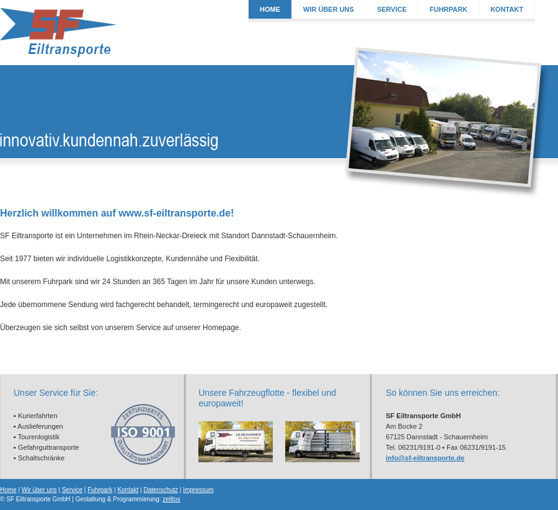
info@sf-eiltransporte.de (425, 458)
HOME (270, 9)
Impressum (198, 489)
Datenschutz (160, 489)
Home (8, 489)
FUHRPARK (448, 9)
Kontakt (127, 489)
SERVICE (392, 9)
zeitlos (171, 499)
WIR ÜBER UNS (328, 9)
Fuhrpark (99, 489)
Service (72, 489)
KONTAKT (506, 9)
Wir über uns (39, 489)
